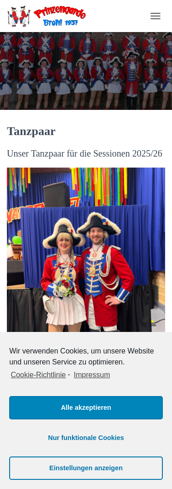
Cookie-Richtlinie (38, 375)
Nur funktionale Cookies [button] (86, 437)
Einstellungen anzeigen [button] (86, 468)
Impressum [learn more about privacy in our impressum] (92, 375)
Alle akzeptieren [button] (86, 407)
